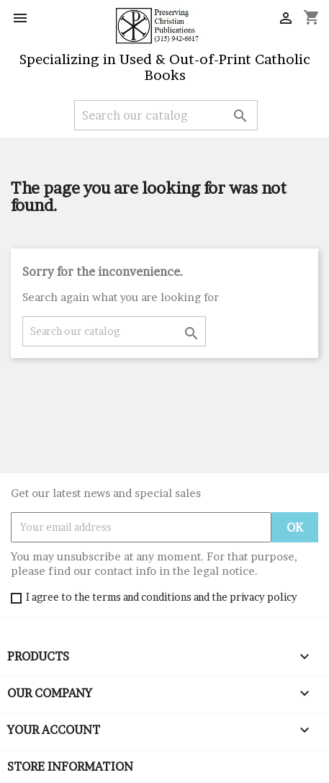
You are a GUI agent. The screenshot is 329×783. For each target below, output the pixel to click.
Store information (70, 766)
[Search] (166, 115)
